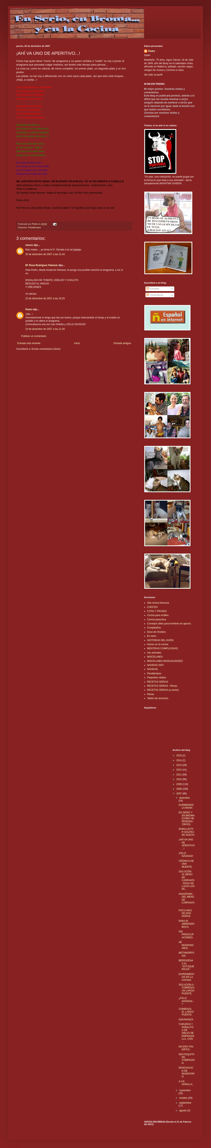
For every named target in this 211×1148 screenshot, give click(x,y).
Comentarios (154, 295)
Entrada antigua (122, 343)
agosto (183, 1110)
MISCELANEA (155, 656)
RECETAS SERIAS (157, 681)
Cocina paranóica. (157, 619)
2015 (179, 755)
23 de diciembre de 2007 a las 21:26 (45, 329)
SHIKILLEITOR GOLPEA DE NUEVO (186, 832)
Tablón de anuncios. (158, 698)
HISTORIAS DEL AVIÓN (160, 640)
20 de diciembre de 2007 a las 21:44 (45, 254)
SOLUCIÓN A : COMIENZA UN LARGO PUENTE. (187, 989)
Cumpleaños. (154, 627)
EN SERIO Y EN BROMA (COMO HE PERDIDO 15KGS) (186, 818)
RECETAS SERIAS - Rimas (162, 685)
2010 (179, 779)
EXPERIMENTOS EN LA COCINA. (186, 977)
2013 (179, 765)
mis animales (154, 652)
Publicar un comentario (33, 336)
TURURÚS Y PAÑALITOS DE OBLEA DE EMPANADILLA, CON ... (186, 1033)
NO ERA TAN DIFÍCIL (186, 1048)
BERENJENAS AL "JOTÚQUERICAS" (186, 965)
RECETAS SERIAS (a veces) (163, 690)
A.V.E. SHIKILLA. (186, 1083)
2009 (179, 784)
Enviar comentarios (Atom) (46, 349)
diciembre (184, 797)
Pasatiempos (34, 227)
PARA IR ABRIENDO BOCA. (186, 924)
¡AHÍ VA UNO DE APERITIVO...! (187, 844)
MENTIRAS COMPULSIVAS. (162, 648)
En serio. (152, 636)
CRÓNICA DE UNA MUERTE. (186, 864)
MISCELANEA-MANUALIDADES (165, 661)
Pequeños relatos (156, 677)
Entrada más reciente (28, 343)
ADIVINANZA (186, 1019)
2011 (179, 774)
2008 (179, 788)
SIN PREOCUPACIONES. (186, 934)
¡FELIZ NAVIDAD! (186, 854)
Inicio (77, 343)
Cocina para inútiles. (158, 615)
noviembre (185, 1090)
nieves (29, 245)
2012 (179, 769)
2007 (179, 793)
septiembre (185, 1102)
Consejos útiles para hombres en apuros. (169, 623)
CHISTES (152, 607)
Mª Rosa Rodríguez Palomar (41, 265)
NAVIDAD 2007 (155, 665)
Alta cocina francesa (158, 602)
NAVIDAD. (152, 669)
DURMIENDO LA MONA (186, 806)
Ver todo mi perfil (153, 74)
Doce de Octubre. (156, 631)
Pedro (28, 309)
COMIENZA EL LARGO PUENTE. (186, 1012)
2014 (179, 760)
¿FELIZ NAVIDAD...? (186, 1001)
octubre (183, 1097)
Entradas (152, 288)
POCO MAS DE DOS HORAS (185, 913)
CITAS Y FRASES (157, 611)
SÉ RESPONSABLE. (186, 945)
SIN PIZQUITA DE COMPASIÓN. (187, 1059)
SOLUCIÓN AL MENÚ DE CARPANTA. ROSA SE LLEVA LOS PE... (187, 880)
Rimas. (151, 694)
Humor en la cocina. (158, 644)
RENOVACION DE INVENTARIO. (186, 1072)
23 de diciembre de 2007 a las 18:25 (45, 298)
